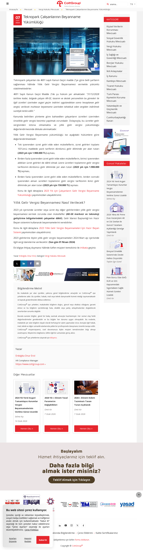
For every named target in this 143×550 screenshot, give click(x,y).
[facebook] (83, 526)
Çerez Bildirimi (85, 532)
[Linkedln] (60, 526)
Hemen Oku (25, 428)
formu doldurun (82, 539)
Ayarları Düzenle (13, 540)
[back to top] (139, 495)
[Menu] (7, 3)
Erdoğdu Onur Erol (27, 256)
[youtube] (66, 526)
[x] (77, 526)
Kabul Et (43, 540)
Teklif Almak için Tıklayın (71, 480)
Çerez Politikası (32, 529)
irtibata (84, 247)
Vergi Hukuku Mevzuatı (55, 256)
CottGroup (77, 545)
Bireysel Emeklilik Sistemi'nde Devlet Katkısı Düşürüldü (115, 255)
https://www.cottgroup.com (30, 364)
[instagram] (71, 526)
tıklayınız (53, 338)
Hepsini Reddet (27, 540)
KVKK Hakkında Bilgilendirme (59, 532)
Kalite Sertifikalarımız (107, 532)
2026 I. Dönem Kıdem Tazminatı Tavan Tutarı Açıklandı (84, 401)
